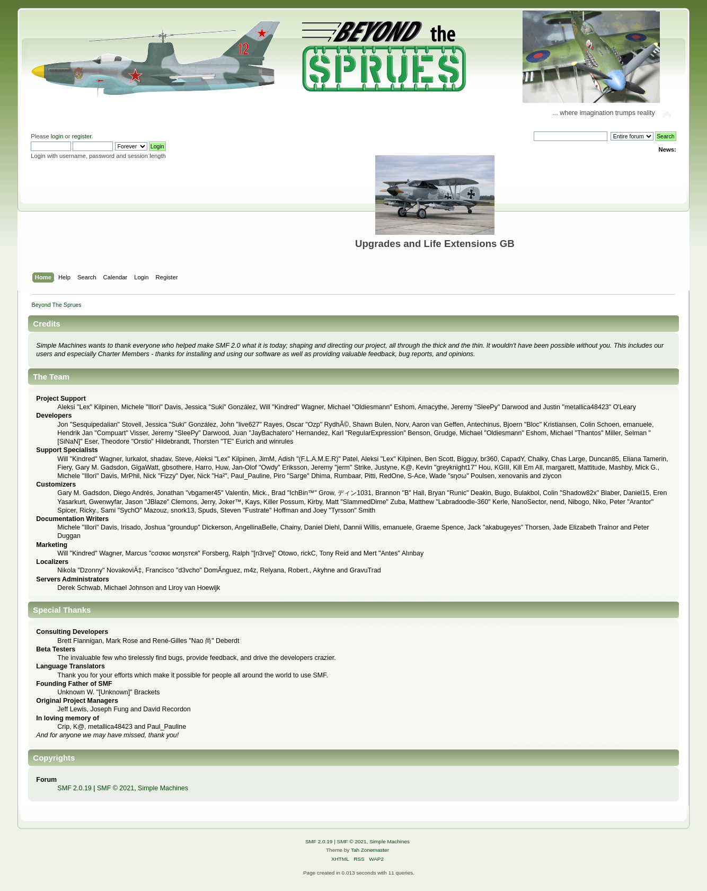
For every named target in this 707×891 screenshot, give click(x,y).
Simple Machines (163, 788)
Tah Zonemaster (370, 850)
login (57, 136)
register (82, 136)
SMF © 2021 (115, 788)
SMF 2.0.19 (74, 788)
